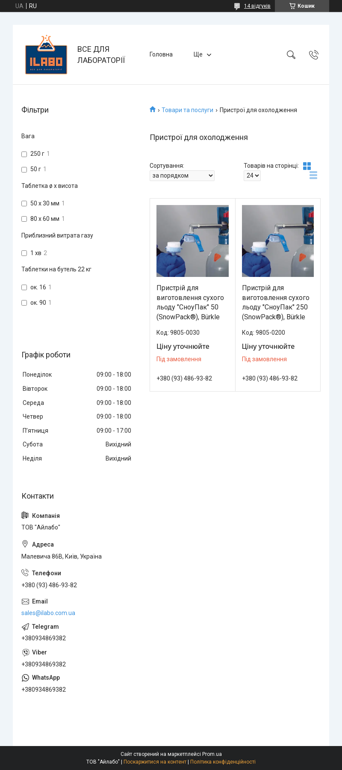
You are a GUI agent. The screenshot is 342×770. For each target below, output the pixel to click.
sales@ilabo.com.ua (48, 612)
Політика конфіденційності (223, 762)
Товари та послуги (187, 110)
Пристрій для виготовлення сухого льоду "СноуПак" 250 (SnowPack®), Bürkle (276, 302)
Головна (161, 54)
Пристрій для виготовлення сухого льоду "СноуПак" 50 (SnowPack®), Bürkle (190, 302)
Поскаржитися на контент (155, 762)
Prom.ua (212, 754)
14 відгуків (257, 6)
